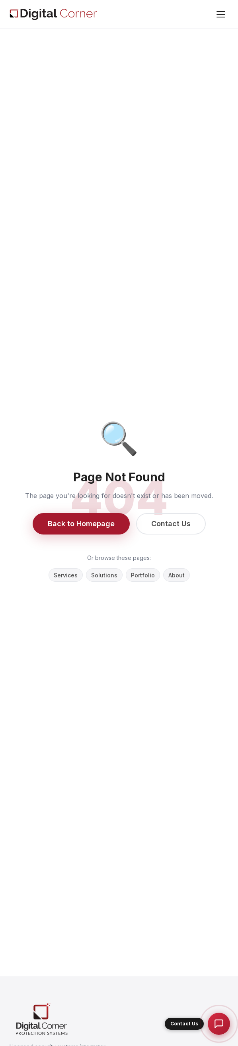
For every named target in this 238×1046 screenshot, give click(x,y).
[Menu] (220, 14)
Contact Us (171, 523)
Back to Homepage (81, 523)
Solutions (104, 575)
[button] (197, 1024)
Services (66, 575)
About (176, 575)
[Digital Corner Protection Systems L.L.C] (53, 14)
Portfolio (143, 575)
